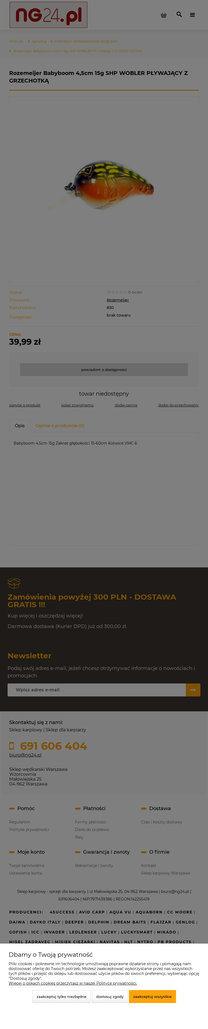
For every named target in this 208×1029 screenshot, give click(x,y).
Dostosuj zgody (109, 996)
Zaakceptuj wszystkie (152, 996)
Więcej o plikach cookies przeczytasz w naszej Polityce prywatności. (73, 983)
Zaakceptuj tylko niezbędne (61, 996)
